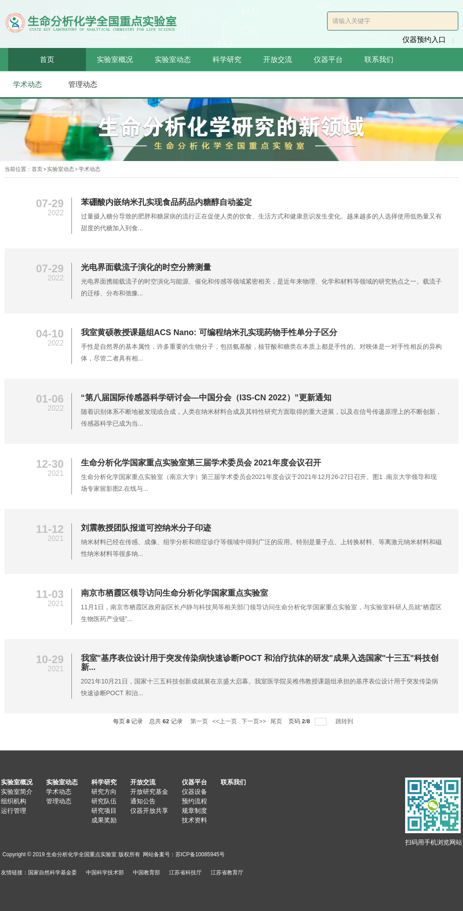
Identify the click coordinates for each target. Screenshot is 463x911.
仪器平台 (328, 59)
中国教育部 (146, 872)
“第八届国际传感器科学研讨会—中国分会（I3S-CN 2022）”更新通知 (206, 397)
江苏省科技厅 (185, 872)
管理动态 (58, 801)
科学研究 (227, 59)
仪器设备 (194, 791)
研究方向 (104, 791)
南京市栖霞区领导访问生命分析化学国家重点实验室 (174, 593)
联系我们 (378, 59)
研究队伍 (104, 801)
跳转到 (345, 721)
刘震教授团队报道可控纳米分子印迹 (146, 527)
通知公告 (143, 801)
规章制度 (194, 810)
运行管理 (13, 810)
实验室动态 (173, 59)
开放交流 (277, 59)
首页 (47, 59)
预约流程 (194, 801)
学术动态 (89, 169)
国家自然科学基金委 (52, 872)
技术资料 (194, 820)
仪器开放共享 (149, 810)
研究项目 (104, 810)
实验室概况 (115, 59)
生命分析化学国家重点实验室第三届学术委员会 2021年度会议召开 (201, 462)
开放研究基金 (149, 791)
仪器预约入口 (424, 39)
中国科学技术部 (105, 872)
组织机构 (13, 801)
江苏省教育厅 (227, 872)
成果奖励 (104, 820)
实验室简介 (17, 791)
